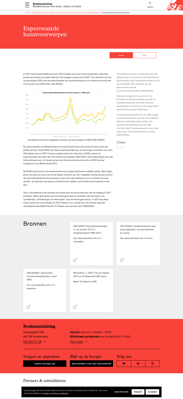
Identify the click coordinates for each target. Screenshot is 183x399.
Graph (121, 55)
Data (144, 55)
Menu (27, 5)
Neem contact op (44, 363)
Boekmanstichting (42, 3)
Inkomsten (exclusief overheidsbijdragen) (82, 12)
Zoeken (150, 5)
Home (27, 12)
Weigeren (138, 392)
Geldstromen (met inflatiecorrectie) (47, 12)
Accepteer (152, 392)
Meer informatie (121, 392)
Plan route (76, 341)
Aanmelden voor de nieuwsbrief (91, 363)
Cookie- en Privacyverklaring (55, 393)
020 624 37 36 (32, 341)
